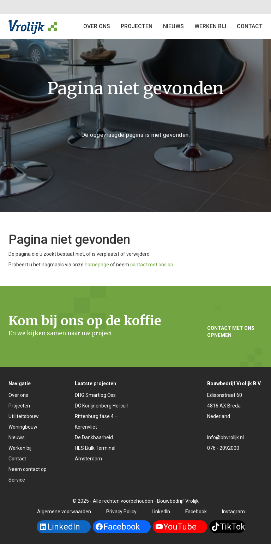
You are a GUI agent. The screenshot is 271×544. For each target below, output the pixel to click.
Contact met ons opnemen (230, 331)
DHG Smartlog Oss (95, 395)
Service (16, 480)
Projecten (19, 406)
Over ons (96, 26)
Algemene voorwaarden (64, 511)
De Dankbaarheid (94, 437)
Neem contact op (27, 469)
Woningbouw (22, 427)
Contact (17, 458)
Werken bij (210, 26)
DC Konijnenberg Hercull (101, 406)
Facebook (196, 511)
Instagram (233, 511)
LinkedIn (161, 511)
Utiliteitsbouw (23, 416)
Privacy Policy (121, 511)
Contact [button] (250, 26)
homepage (97, 264)
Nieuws (173, 26)
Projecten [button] (136, 26)
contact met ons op (151, 264)
